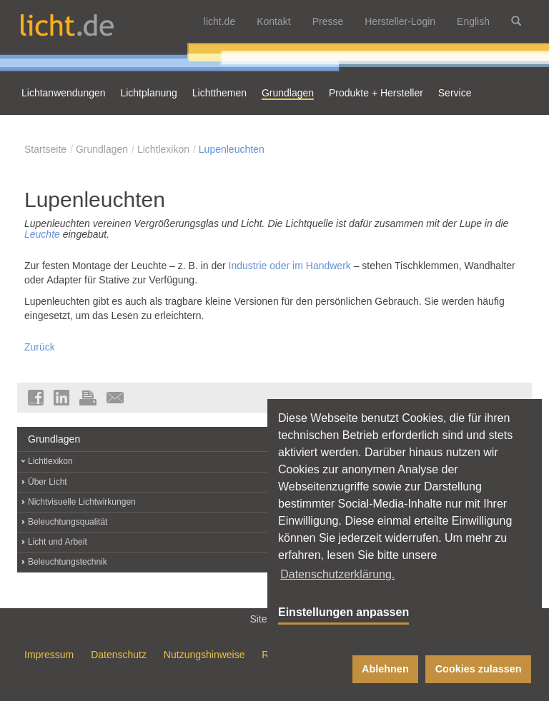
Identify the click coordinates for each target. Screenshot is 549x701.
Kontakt (273, 21)
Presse (328, 21)
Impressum (49, 654)
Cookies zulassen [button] (478, 669)
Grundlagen (102, 149)
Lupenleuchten (231, 149)
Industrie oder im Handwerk (290, 265)
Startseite (45, 149)
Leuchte (42, 234)
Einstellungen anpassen (343, 612)
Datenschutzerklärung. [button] (337, 574)
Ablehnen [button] (385, 669)
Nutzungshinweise (204, 654)
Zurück (39, 347)
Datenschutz (119, 654)
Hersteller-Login (400, 21)
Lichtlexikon (163, 149)
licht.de (219, 21)
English (473, 21)
